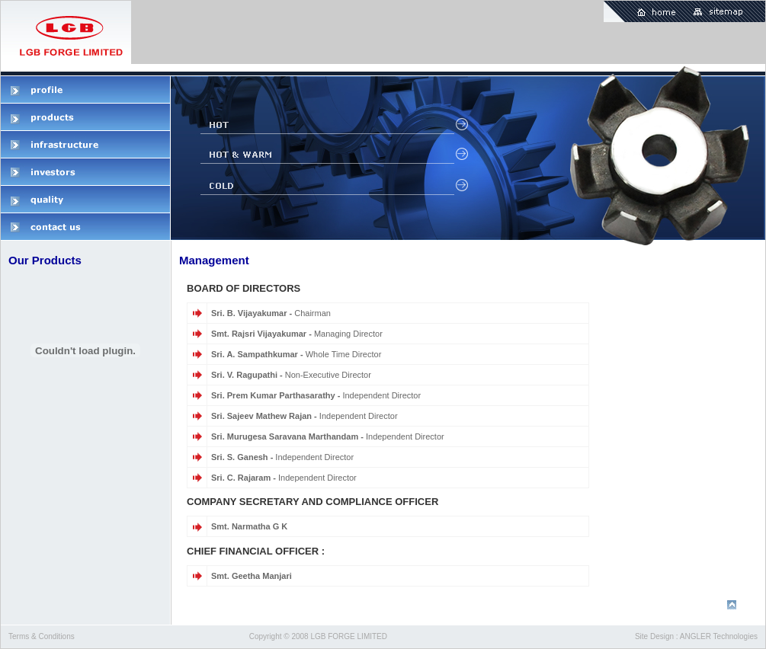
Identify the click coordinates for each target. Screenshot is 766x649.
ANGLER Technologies (719, 636)
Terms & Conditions (41, 636)
